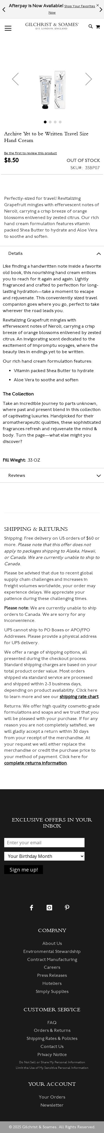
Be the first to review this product (30, 153)
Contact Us (52, 1046)
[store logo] (52, 26)
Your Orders (52, 1097)
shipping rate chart (79, 696)
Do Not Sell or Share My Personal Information (52, 1062)
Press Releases (52, 975)
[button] (15, 79)
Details (15, 253)
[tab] (52, 253)
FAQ (52, 1022)
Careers (52, 967)
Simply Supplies (52, 991)
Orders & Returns (52, 1030)
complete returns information (35, 763)
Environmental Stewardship (52, 951)
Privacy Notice (52, 1054)
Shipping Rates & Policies (52, 1038)
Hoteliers (52, 983)
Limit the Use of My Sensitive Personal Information (52, 1068)
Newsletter (52, 1105)
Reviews (16, 475)
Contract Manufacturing (52, 959)
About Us (52, 943)
